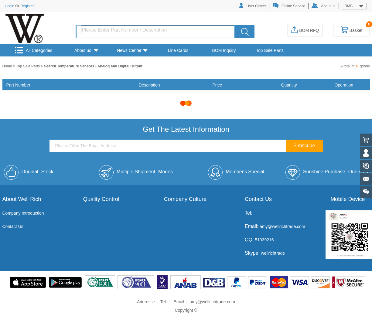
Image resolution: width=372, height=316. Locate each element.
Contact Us (12, 226)
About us (323, 5)
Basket (352, 30)
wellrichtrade (273, 253)
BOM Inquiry (224, 50)
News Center (132, 50)
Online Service (288, 5)
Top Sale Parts (270, 50)
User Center (252, 5)
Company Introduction (23, 213)
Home (7, 66)
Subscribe (304, 145)
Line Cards (178, 50)
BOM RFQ (305, 30)
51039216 (264, 239)
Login (9, 6)
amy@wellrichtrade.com (282, 226)
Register (27, 6)
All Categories (33, 50)
